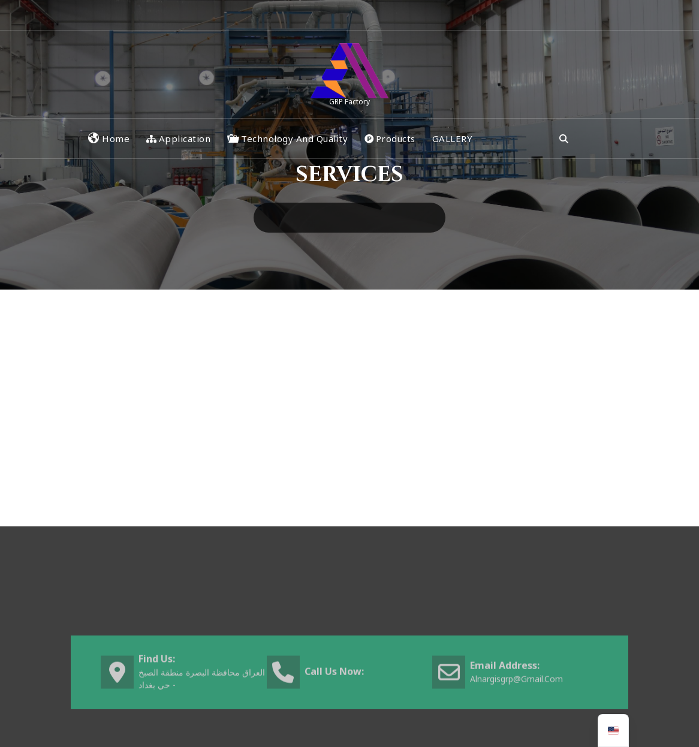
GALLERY (452, 138)
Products (389, 138)
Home (108, 138)
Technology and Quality (287, 138)
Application (178, 138)
